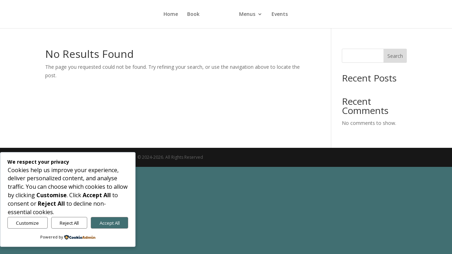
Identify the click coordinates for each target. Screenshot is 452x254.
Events (280, 14)
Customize (27, 223)
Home (170, 14)
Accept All (110, 223)
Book (193, 14)
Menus (247, 14)
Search (395, 56)
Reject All (69, 223)
